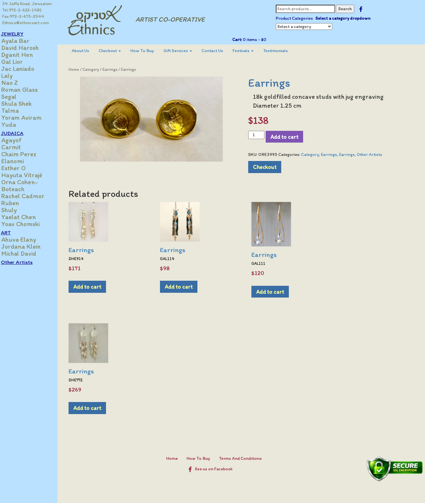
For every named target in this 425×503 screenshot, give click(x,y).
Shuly (15, 209)
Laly (13, 75)
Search (347, 8)
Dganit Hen (24, 54)
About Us (86, 50)
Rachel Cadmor (29, 195)
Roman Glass (26, 89)
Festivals (249, 50)
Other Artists (23, 262)
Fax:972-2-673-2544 (24, 16)
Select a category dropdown (345, 18)
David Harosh (26, 47)
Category (97, 69)
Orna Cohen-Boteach (26, 185)
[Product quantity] (259, 135)
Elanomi (19, 161)
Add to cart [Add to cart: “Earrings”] (93, 286)
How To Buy (148, 50)
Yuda (15, 124)
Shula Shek (23, 103)
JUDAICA (19, 133)
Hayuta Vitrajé (28, 174)
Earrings (116, 69)
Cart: (239, 39)
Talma (16, 110)
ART (12, 232)
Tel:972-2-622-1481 (22, 10)
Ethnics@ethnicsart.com (26, 22)
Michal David (25, 253)
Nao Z (16, 82)
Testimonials (281, 50)
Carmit (18, 147)
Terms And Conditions (243, 458)
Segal (15, 96)
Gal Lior (19, 61)
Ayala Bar (22, 40)
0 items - (256, 39)
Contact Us (218, 50)
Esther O (20, 167)
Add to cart (287, 136)
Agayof (18, 140)
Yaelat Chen (25, 216)
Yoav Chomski (27, 223)
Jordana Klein (27, 246)
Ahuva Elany (25, 239)
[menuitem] (86, 50)
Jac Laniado (24, 68)
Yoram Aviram (28, 117)
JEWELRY (19, 33)
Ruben (17, 202)
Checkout (116, 50)
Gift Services (183, 50)
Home (80, 69)
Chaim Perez (25, 154)
